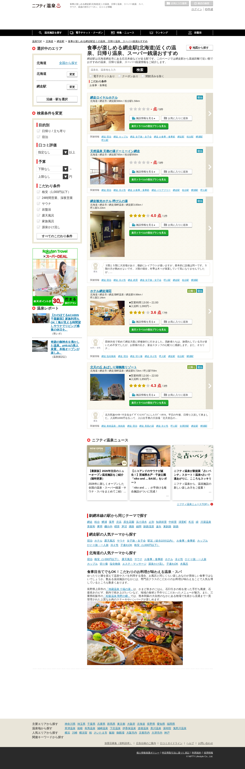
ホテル (98, 540)
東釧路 (167, 526)
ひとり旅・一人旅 (98, 545)
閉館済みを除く (154, 76)
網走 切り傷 (136, 356)
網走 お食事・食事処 (164, 136)
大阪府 (131, 723)
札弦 (191, 521)
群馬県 (111, 723)
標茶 (117, 526)
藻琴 (111, 521)
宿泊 (89, 540)
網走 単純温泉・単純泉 (113, 426)
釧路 (176, 526)
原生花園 (128, 521)
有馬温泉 (90, 728)
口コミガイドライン (171, 743)
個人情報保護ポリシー (147, 752)
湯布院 (167, 728)
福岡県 (171, 723)
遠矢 (158, 526)
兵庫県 (101, 723)
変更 (72, 74)
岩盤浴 (46, 209)
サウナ (121, 540)
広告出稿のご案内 (146, 743)
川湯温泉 (205, 521)
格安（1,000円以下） (147, 545)
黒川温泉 (155, 728)
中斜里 (173, 521)
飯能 (111, 732)
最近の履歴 (202, 3)
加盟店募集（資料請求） (118, 743)
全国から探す (68, 63)
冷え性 (114, 545)
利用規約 (196, 752)
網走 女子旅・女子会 (140, 136)
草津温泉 (70, 728)
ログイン (196, 9)
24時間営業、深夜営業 (57, 197)
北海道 (141, 723)
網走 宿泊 (106, 136)
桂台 (97, 521)
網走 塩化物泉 (108, 356)
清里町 (183, 521)
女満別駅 (184, 426)
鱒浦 (104, 521)
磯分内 (108, 526)
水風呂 (184, 563)
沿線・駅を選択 (57, 99)
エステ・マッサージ (134, 563)
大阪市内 (131, 732)
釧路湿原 (148, 526)
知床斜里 (161, 521)
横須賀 (83, 732)
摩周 (99, 526)
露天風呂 (109, 540)
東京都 (121, 723)
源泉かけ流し (156, 563)
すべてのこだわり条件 (57, 236)
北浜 (119, 521)
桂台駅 (190, 136)
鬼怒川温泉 (179, 728)
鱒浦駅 (199, 136)
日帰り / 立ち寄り (54, 131)
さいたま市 (100, 732)
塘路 (131, 526)
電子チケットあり (104, 76)
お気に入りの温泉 (177, 3)
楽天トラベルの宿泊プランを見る (148, 126)
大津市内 (157, 732)
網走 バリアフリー (161, 190)
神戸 (167, 732)
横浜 (67, 732)
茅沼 (124, 526)
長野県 (151, 723)
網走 (89, 521)
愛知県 (161, 723)
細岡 (138, 526)
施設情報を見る (145, 118)
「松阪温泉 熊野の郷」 (117, 595)
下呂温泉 (115, 728)
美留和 (91, 526)
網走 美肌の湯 (146, 426)
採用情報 (208, 752)
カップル (202, 540)
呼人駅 (104, 140)
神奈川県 (70, 723)
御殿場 (120, 732)
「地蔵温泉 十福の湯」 (119, 589)
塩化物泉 (115, 563)
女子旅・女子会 (136, 540)
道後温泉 (143, 728)
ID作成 (209, 9)
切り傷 (104, 563)
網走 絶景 (133, 280)
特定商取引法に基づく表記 (175, 752)
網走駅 (180, 136)
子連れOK (126, 545)
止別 (151, 521)
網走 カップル (121, 136)
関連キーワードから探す (48, 737)
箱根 (80, 728)
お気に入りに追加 (178, 118)
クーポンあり (130, 76)
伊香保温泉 (129, 728)
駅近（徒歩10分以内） (161, 540)
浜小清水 (141, 521)
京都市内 (144, 732)
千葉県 (91, 723)
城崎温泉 (102, 728)
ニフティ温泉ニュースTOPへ (193, 504)
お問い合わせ (205, 743)
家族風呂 (48, 221)
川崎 (74, 732)
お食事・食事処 (185, 540)
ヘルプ (190, 743)
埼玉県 (81, 723)
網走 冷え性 (120, 190)
